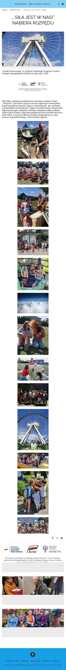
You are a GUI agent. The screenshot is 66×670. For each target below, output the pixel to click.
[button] (3, 3)
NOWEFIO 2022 (15, 10)
